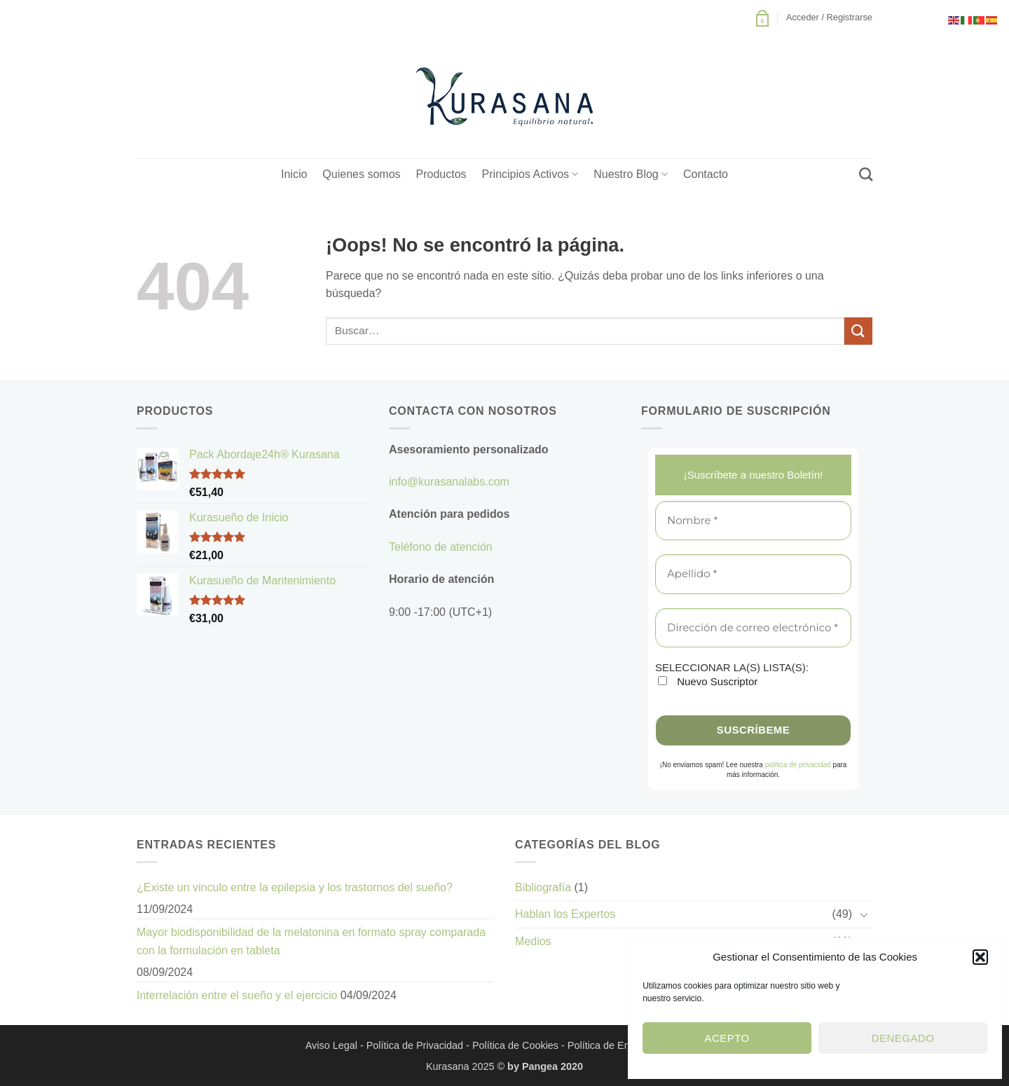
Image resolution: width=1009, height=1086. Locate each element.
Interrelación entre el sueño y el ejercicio (237, 995)
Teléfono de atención (441, 547)
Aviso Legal (331, 1045)
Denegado (903, 1038)
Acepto (727, 1038)
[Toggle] (864, 914)
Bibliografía (543, 887)
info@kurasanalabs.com (449, 482)
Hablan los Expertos (565, 914)
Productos (441, 174)
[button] (980, 957)
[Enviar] (858, 331)
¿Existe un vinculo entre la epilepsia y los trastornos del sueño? (295, 887)
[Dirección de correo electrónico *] (753, 628)
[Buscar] (865, 174)
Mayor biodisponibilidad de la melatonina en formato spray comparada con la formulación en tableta (311, 941)
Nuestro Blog (630, 174)
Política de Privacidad (414, 1045)
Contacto (705, 174)
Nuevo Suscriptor (707, 681)
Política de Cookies (515, 1045)
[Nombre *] (753, 521)
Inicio (294, 174)
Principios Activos (530, 174)
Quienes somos (361, 174)
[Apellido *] (753, 574)
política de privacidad (798, 765)
